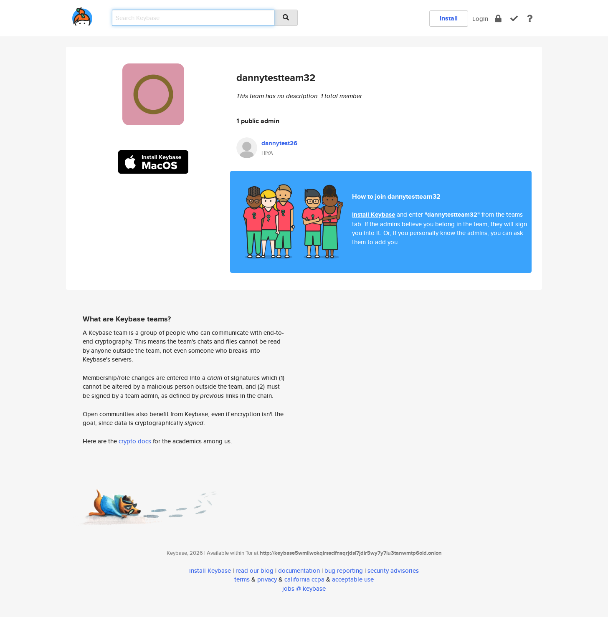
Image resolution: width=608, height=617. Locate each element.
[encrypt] (498, 18)
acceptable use (353, 579)
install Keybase (210, 570)
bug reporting (343, 570)
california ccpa (304, 579)
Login (480, 18)
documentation (299, 570)
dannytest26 (279, 143)
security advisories (393, 570)
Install (449, 18)
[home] (82, 15)
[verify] (514, 18)
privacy (267, 579)
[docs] (530, 18)
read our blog (255, 570)
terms (242, 579)
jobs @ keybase (304, 588)
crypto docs (135, 441)
